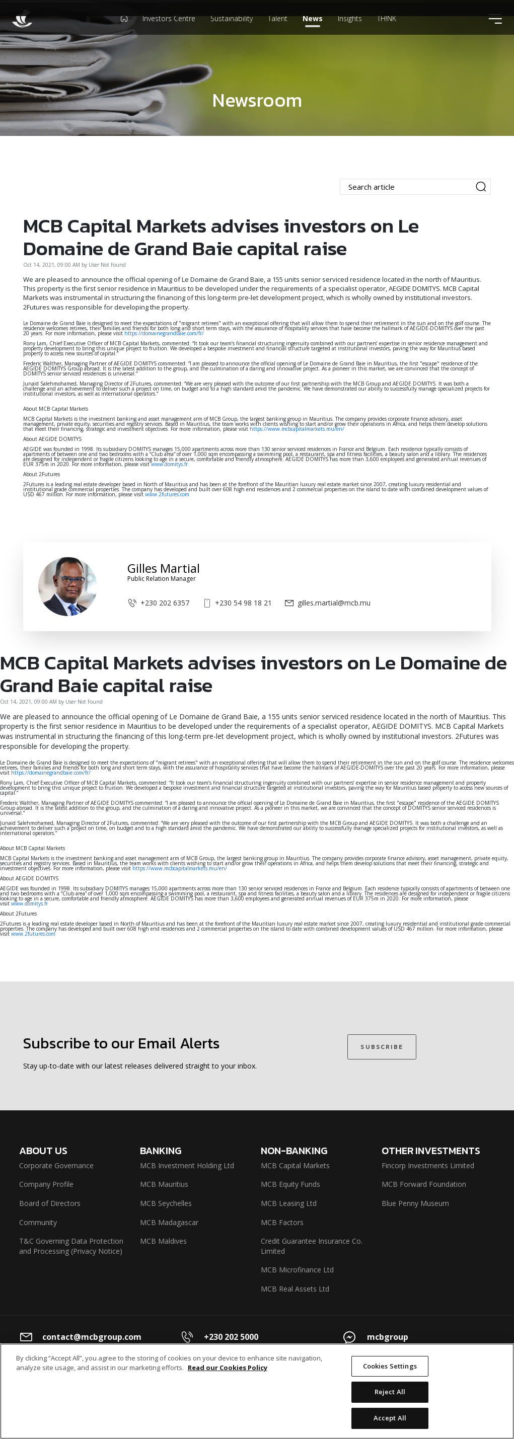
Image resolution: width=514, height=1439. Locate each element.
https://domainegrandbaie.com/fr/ (164, 333)
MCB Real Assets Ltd (295, 1289)
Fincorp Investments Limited (428, 1165)
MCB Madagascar (169, 1222)
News (313, 32)
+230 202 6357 (158, 602)
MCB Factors (282, 1222)
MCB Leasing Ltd (289, 1203)
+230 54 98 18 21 (237, 602)
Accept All (390, 1427)
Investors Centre (168, 32)
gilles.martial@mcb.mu (327, 602)
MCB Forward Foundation (424, 1184)
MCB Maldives (163, 1241)
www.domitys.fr (169, 464)
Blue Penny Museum (415, 1203)
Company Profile (46, 1184)
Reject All (390, 1402)
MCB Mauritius (164, 1184)
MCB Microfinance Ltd (297, 1269)
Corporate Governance (56, 1165)
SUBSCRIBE (381, 1046)
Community (38, 1222)
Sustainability (231, 32)
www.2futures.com (167, 494)
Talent (277, 32)
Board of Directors (50, 1203)
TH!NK (386, 32)
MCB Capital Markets (295, 1165)
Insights (350, 32)
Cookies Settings (390, 1376)
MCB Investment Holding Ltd (187, 1165)
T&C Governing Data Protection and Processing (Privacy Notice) (71, 1246)
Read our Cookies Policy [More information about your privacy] (227, 1377)
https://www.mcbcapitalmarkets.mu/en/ (298, 428)
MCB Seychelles (166, 1203)
